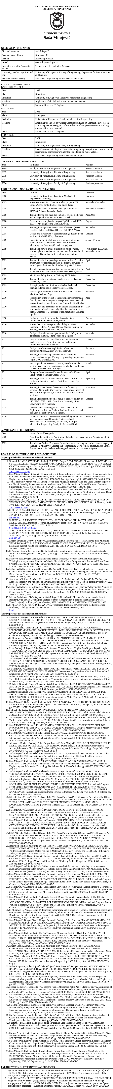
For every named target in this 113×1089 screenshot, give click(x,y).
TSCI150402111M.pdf (19, 471)
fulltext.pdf (14, 517)
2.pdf (11, 610)
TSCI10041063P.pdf (18, 507)
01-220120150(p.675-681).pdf (23, 528)
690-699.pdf (15, 538)
